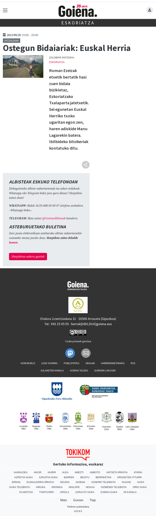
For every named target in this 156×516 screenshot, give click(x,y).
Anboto (95, 472)
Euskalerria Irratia (40, 482)
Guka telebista (19, 487)
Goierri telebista (103, 482)
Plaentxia (26, 492)
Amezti (79, 472)
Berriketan (103, 477)
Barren (69, 477)
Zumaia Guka (109, 492)
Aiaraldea (21, 472)
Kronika (57, 487)
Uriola (64, 492)
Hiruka (40, 487)
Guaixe (126, 482)
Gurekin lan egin (105, 370)
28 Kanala (130, 492)
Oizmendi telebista (114, 487)
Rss (133, 363)
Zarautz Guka (84, 492)
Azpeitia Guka (23, 477)
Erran (16, 482)
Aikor (37, 472)
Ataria (138, 472)
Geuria (65, 482)
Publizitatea (71, 363)
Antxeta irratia (116, 472)
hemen (13, 242)
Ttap (93, 500)
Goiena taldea (79, 370)
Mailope (74, 487)
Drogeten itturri (129, 477)
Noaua (90, 487)
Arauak (90, 363)
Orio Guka (140, 487)
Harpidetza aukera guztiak (28, 256)
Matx (63, 500)
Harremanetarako (113, 363)
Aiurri (52, 472)
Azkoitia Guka (48, 477)
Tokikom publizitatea (78, 506)
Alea (65, 472)
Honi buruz (28, 363)
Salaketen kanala (52, 370)
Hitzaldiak (11, 40)
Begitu (85, 477)
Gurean (78, 500)
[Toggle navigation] (5, 10)
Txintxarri (46, 492)
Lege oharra (49, 363)
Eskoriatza (78, 23)
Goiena (80, 482)
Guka (140, 482)
